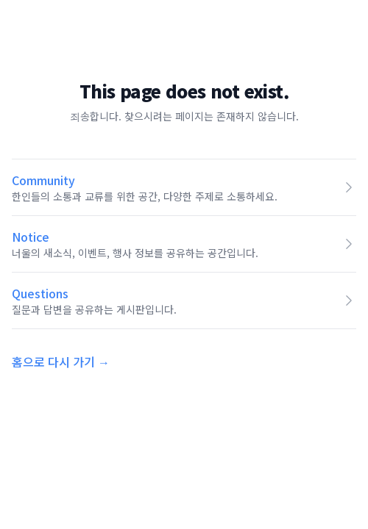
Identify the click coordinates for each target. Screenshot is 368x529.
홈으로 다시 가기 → (61, 361)
